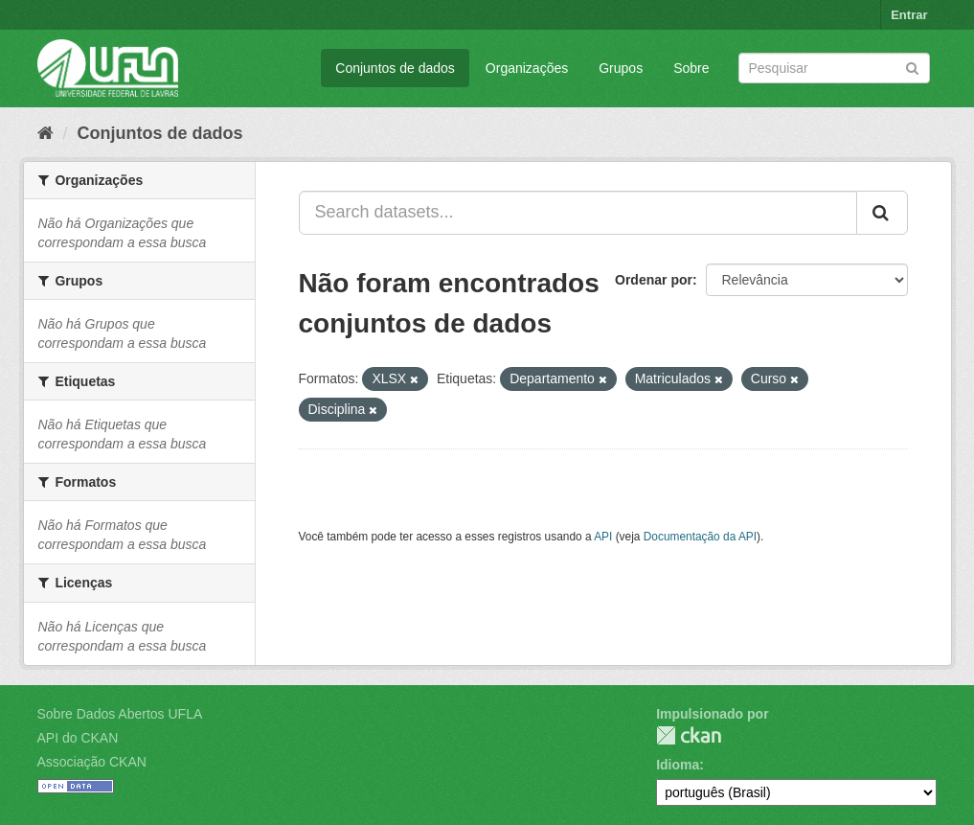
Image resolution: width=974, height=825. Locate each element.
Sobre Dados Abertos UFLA (120, 714)
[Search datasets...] (578, 213)
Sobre (691, 68)
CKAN (688, 735)
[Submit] (912, 66)
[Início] (45, 133)
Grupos (621, 68)
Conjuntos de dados (395, 68)
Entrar (909, 15)
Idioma (677, 764)
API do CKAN (78, 737)
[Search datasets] (834, 68)
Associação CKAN (92, 761)
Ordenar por (653, 279)
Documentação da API (700, 536)
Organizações (527, 68)
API (603, 536)
